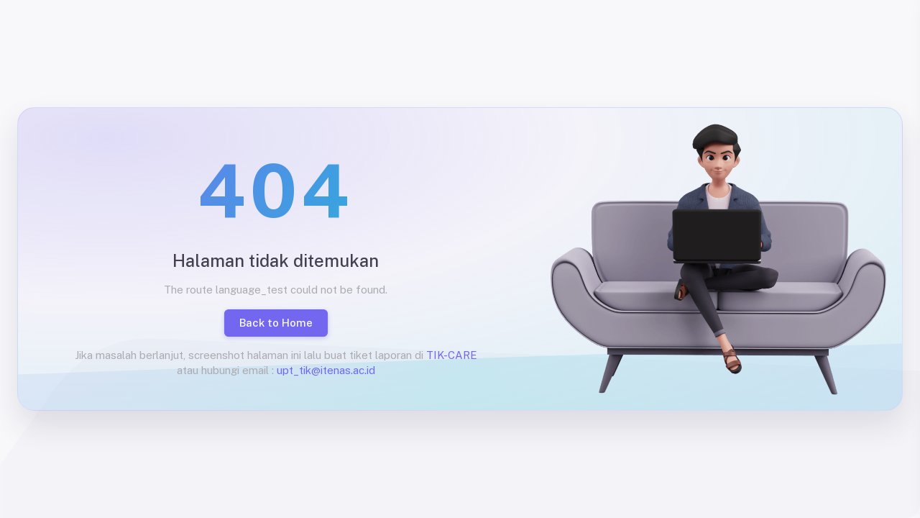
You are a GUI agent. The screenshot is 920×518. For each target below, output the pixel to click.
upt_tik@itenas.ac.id (326, 370)
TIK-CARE (451, 355)
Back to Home (276, 323)
